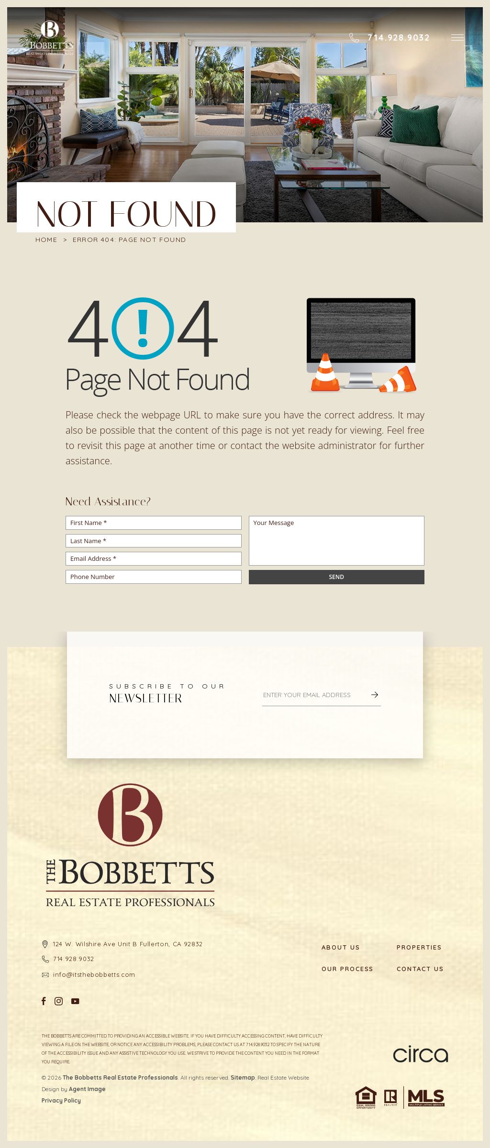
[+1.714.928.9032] (389, 37)
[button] (457, 37)
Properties (419, 947)
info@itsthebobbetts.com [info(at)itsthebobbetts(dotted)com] (94, 974)
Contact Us (420, 969)
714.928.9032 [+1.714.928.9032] (73, 958)
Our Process (347, 969)
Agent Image (87, 1089)
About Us (341, 947)
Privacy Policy (61, 1100)
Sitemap (243, 1077)
